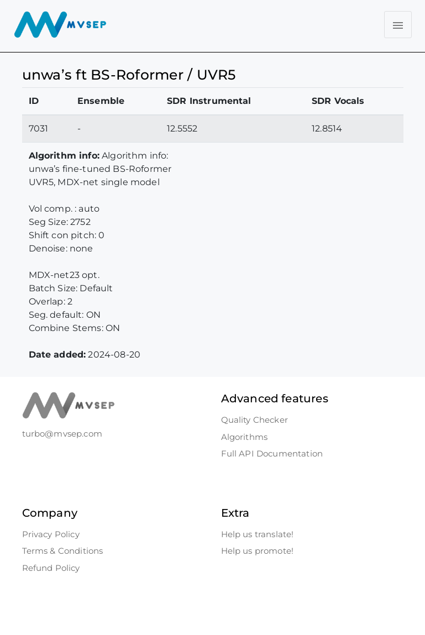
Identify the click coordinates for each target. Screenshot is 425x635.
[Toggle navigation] (398, 24)
